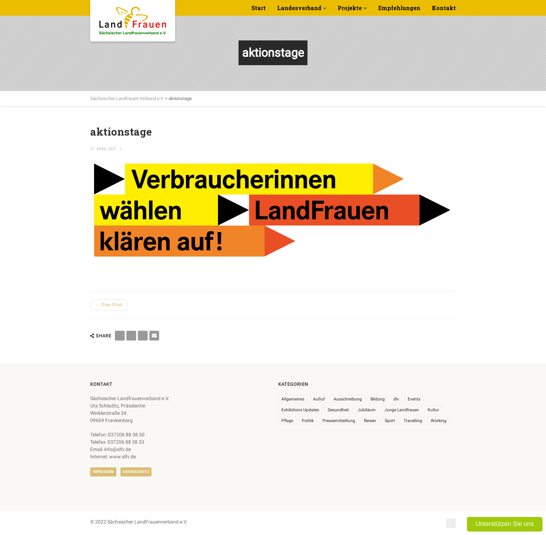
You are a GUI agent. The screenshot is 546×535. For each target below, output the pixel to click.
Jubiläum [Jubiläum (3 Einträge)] (367, 409)
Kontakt (444, 8)
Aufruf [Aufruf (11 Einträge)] (319, 399)
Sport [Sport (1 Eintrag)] (390, 420)
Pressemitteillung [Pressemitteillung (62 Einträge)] (338, 420)
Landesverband (299, 8)
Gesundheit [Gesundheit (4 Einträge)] (338, 409)
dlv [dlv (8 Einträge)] (396, 399)
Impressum (103, 471)
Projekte (350, 8)
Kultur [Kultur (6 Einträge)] (433, 409)
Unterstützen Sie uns (505, 523)
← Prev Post (108, 304)
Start (258, 8)
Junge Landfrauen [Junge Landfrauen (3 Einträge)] (401, 409)
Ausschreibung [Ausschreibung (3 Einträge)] (348, 399)
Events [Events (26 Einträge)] (414, 399)
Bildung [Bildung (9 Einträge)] (377, 399)
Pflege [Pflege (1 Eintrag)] (287, 420)
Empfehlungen (399, 8)
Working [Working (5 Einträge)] (438, 420)
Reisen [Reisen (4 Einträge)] (370, 420)
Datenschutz (136, 471)
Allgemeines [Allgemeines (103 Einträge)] (292, 399)
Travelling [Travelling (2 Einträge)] (413, 420)
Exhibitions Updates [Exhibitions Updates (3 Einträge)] (300, 409)
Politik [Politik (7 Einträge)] (308, 420)
